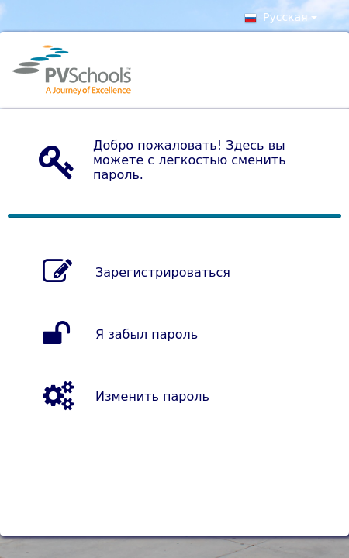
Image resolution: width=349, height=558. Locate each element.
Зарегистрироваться (162, 272)
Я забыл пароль (146, 334)
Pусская (280, 19)
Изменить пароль (152, 396)
